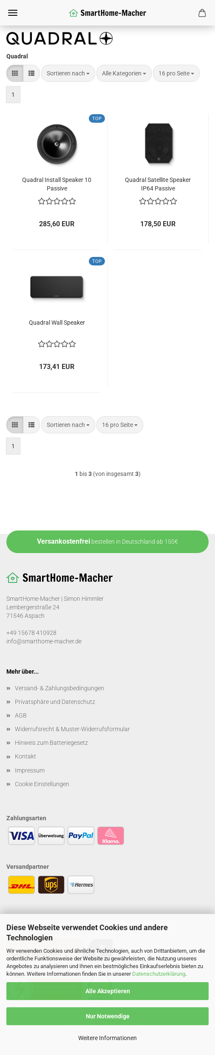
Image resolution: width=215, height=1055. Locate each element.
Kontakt (25, 756)
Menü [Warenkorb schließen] (12, 12)
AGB (21, 715)
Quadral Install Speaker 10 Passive (56, 183)
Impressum (30, 770)
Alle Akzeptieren (107, 991)
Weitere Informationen (107, 1038)
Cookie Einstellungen (42, 784)
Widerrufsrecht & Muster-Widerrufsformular (72, 729)
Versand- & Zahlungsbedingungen (59, 688)
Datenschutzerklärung (158, 974)
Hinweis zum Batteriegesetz (51, 742)
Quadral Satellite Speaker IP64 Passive (158, 183)
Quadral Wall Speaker (57, 322)
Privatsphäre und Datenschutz (55, 701)
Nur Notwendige (108, 1016)
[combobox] (68, 73)
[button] (14, 73)
